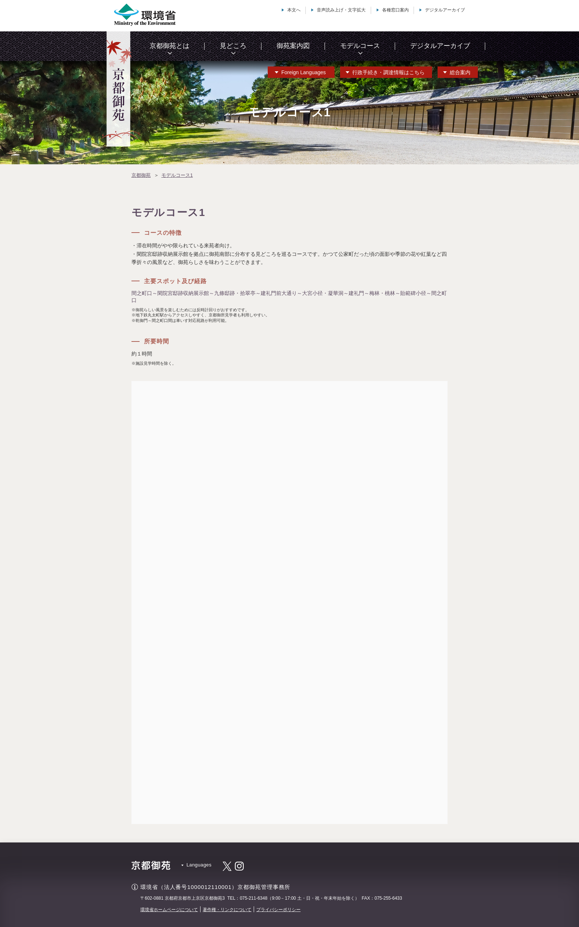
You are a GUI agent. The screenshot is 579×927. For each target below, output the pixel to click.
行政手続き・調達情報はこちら (388, 72)
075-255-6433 (388, 898)
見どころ (233, 45)
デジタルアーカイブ (445, 10)
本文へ (294, 10)
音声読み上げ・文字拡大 (341, 10)
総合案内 (460, 72)
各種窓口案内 (395, 10)
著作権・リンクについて (227, 909)
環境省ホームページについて (169, 909)
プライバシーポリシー (278, 909)
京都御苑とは (169, 45)
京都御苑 (141, 175)
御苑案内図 (293, 45)
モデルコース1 (177, 175)
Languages (303, 72)
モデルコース (360, 45)
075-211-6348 (253, 898)
